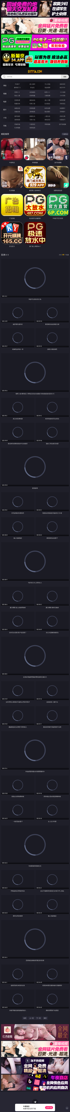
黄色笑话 (47, 120)
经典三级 (32, 104)
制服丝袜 (17, 104)
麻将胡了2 (17, 87)
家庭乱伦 (32, 116)
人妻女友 (47, 116)
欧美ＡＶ (47, 92)
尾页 (45, 1018)
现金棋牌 (47, 87)
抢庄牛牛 (62, 87)
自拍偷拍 (32, 92)
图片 (4, 110)
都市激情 (17, 116)
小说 (4, 118)
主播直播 (47, 95)
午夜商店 (32, 124)
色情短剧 (32, 128)
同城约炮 (17, 124)
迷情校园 (17, 120)
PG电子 (17, 84)
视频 (4, 93)
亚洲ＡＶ (17, 92)
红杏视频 (17, 128)
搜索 (65, 77)
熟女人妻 (17, 95)
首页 (24, 1018)
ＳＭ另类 (62, 95)
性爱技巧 (62, 120)
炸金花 (32, 87)
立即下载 (49, 1107)
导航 (4, 126)
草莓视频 (47, 124)
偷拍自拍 (32, 100)
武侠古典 (62, 116)
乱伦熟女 (47, 104)
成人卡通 (47, 100)
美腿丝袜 (17, 112)
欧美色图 (47, 108)
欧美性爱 (62, 100)
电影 (4, 101)
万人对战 (47, 84)
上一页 (31, 1018)
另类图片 (62, 112)
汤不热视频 (62, 124)
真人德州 (32, 84)
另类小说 (32, 120)
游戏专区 (62, 84)
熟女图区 (47, 112)
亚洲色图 (32, 108)
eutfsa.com (35, 72)
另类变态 (62, 104)
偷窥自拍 (17, 108)
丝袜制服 (32, 95)
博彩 (4, 85)
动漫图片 (62, 108)
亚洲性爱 (17, 100)
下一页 (38, 1018)
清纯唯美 (32, 112)
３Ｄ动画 (62, 92)
